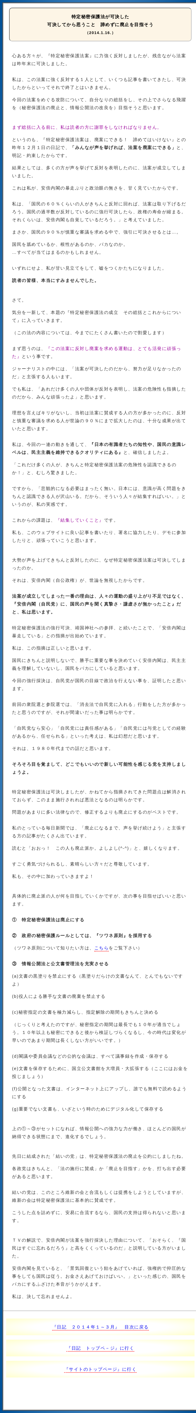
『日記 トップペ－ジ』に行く (100, 1348)
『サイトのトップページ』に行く (100, 1369)
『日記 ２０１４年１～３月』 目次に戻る (100, 1326)
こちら (101, 947)
